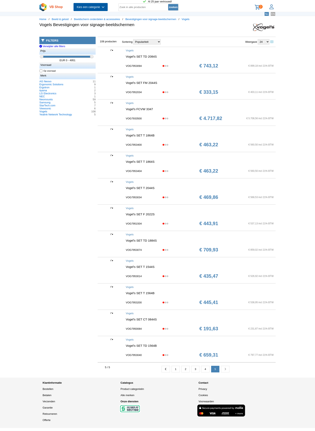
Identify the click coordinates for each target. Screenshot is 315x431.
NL (266, 13)
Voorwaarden (206, 401)
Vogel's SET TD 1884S (141, 240)
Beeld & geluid (60, 19)
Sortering (127, 41)
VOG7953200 (134, 302)
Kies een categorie (90, 7)
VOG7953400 (134, 144)
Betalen (47, 395)
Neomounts (46, 99)
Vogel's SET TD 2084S (141, 56)
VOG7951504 (134, 223)
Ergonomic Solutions (51, 84)
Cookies (203, 395)
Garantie (48, 407)
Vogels (185, 19)
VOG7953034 (134, 197)
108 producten (108, 41)
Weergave (251, 41)
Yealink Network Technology (55, 114)
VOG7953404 (134, 171)
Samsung (44, 102)
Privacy (202, 388)
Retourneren (50, 413)
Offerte (47, 420)
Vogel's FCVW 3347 (139, 109)
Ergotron (44, 87)
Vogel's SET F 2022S (140, 214)
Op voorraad (48, 71)
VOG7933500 (134, 118)
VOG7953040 (134, 355)
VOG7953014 (134, 276)
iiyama (43, 90)
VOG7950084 (134, 328)
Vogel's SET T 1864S (140, 161)
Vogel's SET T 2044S (140, 188)
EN (273, 13)
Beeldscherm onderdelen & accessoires (97, 19)
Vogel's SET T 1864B (140, 135)
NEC (42, 96)
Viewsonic (45, 108)
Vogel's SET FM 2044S (141, 82)
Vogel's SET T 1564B (140, 293)
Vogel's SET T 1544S (140, 266)
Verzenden (49, 401)
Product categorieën (132, 388)
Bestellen (48, 388)
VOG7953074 (134, 249)
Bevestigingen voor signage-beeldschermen (150, 19)
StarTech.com (47, 105)
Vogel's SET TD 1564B (141, 345)
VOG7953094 (134, 65)
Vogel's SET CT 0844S (141, 319)
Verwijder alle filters (52, 46)
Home (42, 19)
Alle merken (127, 395)
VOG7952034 (134, 92)
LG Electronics (47, 93)
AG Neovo (45, 81)
